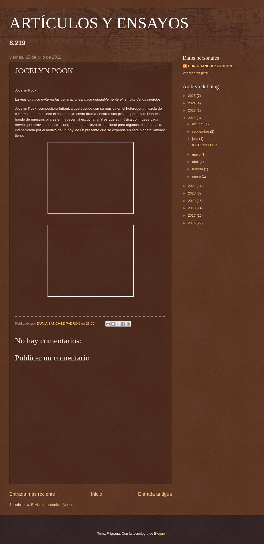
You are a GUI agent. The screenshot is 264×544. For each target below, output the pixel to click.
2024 (192, 103)
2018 (192, 208)
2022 (192, 118)
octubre (198, 124)
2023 (192, 110)
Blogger (160, 533)
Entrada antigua (155, 494)
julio (195, 139)
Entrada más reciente (32, 494)
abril (195, 162)
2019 (192, 201)
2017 (192, 215)
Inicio (96, 494)
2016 (192, 223)
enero (197, 176)
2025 (192, 96)
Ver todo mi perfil (196, 73)
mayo (196, 154)
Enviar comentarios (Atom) (51, 505)
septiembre (201, 131)
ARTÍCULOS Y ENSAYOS (99, 23)
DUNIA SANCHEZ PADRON (210, 66)
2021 (192, 186)
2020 (192, 193)
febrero (198, 169)
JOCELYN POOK (204, 145)
